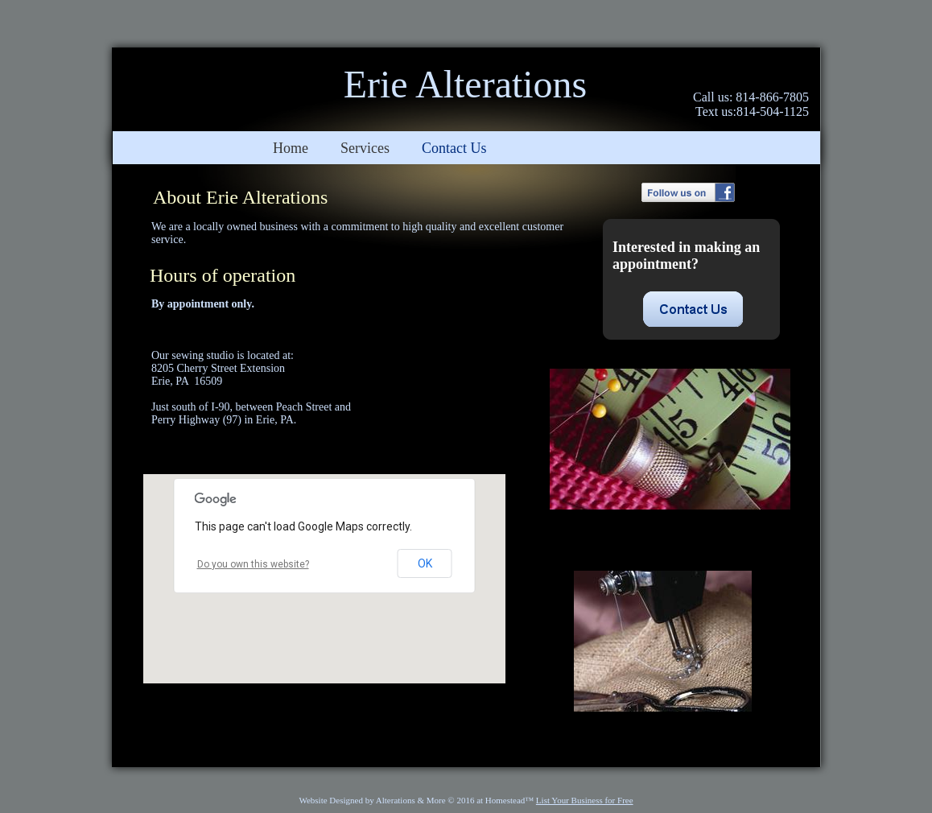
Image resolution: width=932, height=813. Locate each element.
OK (425, 563)
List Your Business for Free (584, 800)
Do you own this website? (253, 564)
